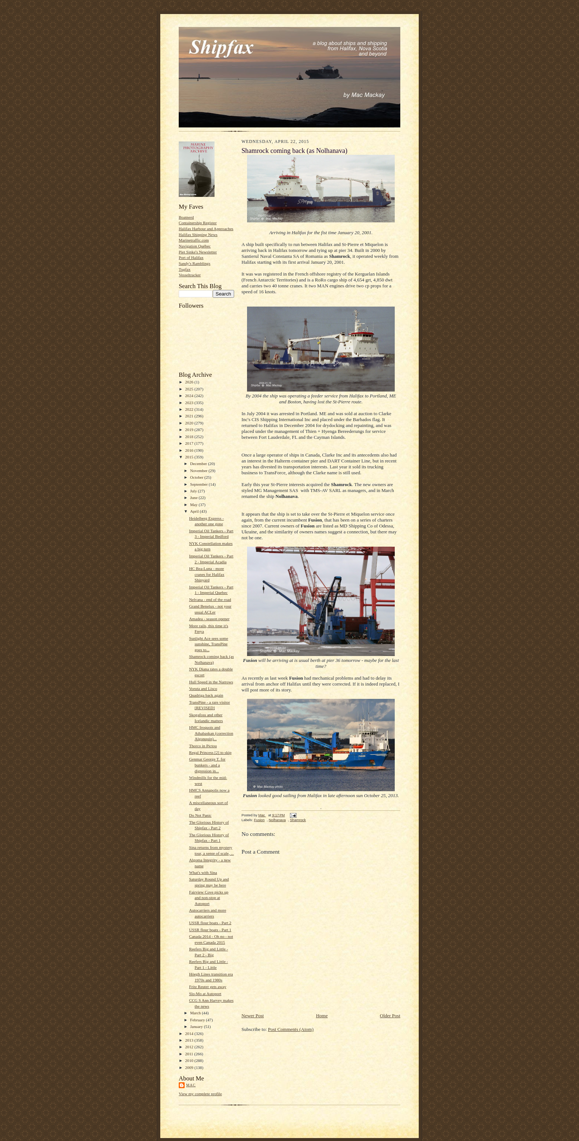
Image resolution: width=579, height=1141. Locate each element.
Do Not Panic (200, 815)
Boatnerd (186, 217)
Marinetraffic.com (194, 240)
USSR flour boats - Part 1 (210, 930)
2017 (189, 443)
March (196, 1013)
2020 (189, 423)
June (194, 497)
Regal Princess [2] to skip (210, 752)
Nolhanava (277, 820)
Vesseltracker (190, 275)
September (199, 484)
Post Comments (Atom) (291, 1029)
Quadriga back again (206, 695)
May (194, 504)
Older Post (390, 1015)
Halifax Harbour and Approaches (206, 228)
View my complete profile (200, 1094)
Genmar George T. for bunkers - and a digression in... (207, 765)
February (198, 1020)
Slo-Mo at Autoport (205, 993)
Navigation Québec (195, 246)
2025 (189, 389)
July (194, 491)
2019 (189, 429)
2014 (189, 1033)
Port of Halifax (191, 257)
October (197, 477)
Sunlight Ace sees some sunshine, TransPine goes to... (208, 644)
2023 (189, 402)
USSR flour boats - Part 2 (210, 922)
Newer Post (252, 1015)
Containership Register (198, 223)
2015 (189, 457)
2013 (189, 1040)
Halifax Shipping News (198, 234)
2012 (189, 1047)
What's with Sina (203, 872)
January (197, 1026)
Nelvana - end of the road (210, 599)
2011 (189, 1054)
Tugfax (185, 269)
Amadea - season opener (209, 618)
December (199, 463)
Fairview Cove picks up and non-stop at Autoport (208, 898)
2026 (189, 382)
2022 (189, 409)
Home (322, 1015)
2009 (189, 1067)
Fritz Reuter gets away (207, 986)
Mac (191, 1085)
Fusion (259, 820)
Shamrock (298, 820)
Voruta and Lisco (203, 688)
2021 (189, 416)
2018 (189, 436)
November (199, 470)
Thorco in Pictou (203, 746)
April (195, 511)
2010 (189, 1060)
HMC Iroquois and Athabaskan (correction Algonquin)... (211, 733)
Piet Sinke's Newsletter (198, 252)
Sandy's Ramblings (194, 263)
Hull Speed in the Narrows (211, 682)
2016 (189, 450)
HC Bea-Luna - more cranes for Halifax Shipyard (207, 574)
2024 (189, 395)
